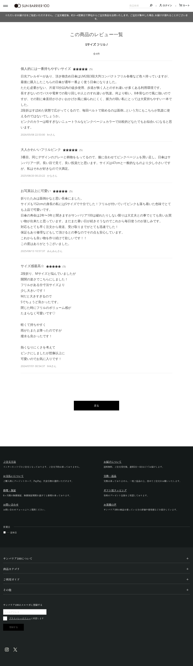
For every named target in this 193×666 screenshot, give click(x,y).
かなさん (52, 175)
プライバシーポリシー (20, 618)
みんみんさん (54, 251)
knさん (51, 134)
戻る (96, 405)
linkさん (51, 366)
